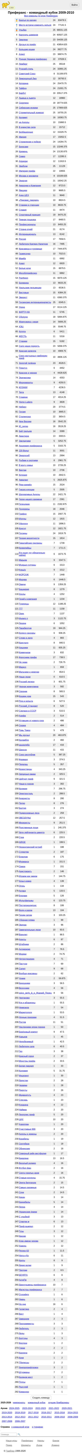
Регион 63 (24, 1251)
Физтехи (23, 1343)
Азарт (22, 263)
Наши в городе (26, 784)
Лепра (22, 1207)
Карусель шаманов (28, 35)
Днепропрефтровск (28, 1367)
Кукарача (23, 1105)
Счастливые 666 (27, 1129)
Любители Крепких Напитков (33, 244)
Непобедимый (26, 1041)
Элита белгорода (27, 1182)
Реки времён (25, 485)
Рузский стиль (26, 69)
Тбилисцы (24, 1362)
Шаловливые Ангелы (29, 494)
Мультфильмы (26, 900)
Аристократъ (25, 871)
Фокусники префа (28, 657)
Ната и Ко (24, 1255)
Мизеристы (24, 823)
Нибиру (22, 407)
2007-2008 (7, 1421)
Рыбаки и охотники (28, 460)
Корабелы (24, 1139)
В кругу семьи (26, 465)
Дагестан (23, 1080)
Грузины (23, 533)
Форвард (23, 759)
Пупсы (22, 1382)
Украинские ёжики (28, 1212)
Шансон (23, 750)
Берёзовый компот (28, 1032)
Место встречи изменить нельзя (35, 25)
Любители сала (26, 1046)
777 (21, 609)
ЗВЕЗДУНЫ (25, 818)
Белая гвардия (26, 1066)
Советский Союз (27, 74)
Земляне (23, 40)
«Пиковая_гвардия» (29, 200)
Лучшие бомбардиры (58, 1402)
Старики (23, 341)
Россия (22, 239)
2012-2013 (20, 1417)
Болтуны (23, 1338)
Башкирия (24, 589)
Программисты (26, 1324)
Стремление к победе (30, 142)
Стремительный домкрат (31, 112)
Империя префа (27, 171)
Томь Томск (24, 730)
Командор (24, 1392)
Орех (21, 613)
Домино (55, 1445)
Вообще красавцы (28, 973)
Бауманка (24, 283)
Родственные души (28, 827)
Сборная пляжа (27, 920)
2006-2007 (20, 1421)
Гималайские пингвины (30, 543)
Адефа (22, 716)
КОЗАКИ (23, 387)
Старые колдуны (27, 1178)
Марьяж (23, 560)
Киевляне (24, 1158)
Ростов (22, 1022)
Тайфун (23, 88)
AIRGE (22, 842)
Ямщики (23, 190)
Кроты (22, 1260)
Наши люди (25, 677)
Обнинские (24, 1148)
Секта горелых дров (29, 1173)
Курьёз (22, 570)
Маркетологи (25, 1012)
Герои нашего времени (30, 499)
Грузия (22, 412)
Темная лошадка (27, 219)
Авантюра (24, 436)
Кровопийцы (25, 548)
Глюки (22, 1348)
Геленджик (24, 504)
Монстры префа (27, 1061)
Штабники (24, 944)
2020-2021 (67, 1408)
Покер (9, 1445)
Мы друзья (24, 735)
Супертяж (24, 852)
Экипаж (22, 925)
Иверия (22, 137)
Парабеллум (25, 628)
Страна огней (25, 229)
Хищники (23, 647)
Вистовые (24, 292)
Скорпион (24, 103)
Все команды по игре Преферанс (41, 16)
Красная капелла (27, 351)
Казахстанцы (25, 769)
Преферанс (27, 1441)
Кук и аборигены (27, 1003)
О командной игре (20, 1427)
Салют (22, 968)
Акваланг (23, 480)
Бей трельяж (25, 431)
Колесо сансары (27, 633)
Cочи (21, 1192)
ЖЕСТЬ (23, 336)
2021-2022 (54, 1408)
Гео (20, 1051)
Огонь (22, 886)
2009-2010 (59, 1417)
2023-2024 (27, 1408)
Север (22, 156)
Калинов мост (26, 1377)
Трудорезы (24, 509)
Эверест (23, 297)
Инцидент (24, 1075)
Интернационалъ (27, 234)
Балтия (22, 808)
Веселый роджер (27, 1163)
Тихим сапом (25, 915)
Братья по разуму (28, 20)
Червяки (23, 1085)
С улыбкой (24, 1217)
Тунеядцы (24, 604)
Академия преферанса (30, 446)
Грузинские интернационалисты (35, 302)
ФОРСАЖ (24, 575)
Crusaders (24, 1294)
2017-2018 (33, 1412)
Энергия (23, 181)
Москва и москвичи (28, 176)
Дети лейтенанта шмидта (31, 832)
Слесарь (23, 1100)
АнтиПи (22, 1280)
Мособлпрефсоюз (28, 273)
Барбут (22, 93)
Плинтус (23, 368)
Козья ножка (25, 881)
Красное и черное (28, 373)
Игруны (22, 519)
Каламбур (24, 740)
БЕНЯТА (23, 1275)
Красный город (26, 1056)
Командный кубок (36, 1402)
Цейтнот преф (26, 779)
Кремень (23, 151)
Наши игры (11, 1441)
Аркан (22, 1197)
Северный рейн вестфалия (32, 1153)
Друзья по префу (27, 44)
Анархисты (24, 798)
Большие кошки (27, 49)
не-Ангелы (24, 122)
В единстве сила (27, 127)
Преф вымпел (26, 1226)
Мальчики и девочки (29, 672)
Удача (22, 307)
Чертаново (24, 998)
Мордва (23, 579)
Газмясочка (24, 254)
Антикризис (24, 949)
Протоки (23, 1270)
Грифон (23, 514)
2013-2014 (7, 1417)
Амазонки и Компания (30, 185)
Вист (21, 1314)
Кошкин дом (25, 696)
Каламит (23, 117)
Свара (22, 866)
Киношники (24, 983)
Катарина (23, 83)
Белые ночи (25, 268)
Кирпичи (23, 1353)
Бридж (56, 1441)
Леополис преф (27, 1114)
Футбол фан (25, 1168)
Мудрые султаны (27, 565)
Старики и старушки (29, 205)
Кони (21, 1358)
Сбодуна (23, 317)
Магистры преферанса (30, 1289)
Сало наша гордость (29, 346)
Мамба (22, 258)
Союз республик (27, 754)
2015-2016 (59, 1412)
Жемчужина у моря (28, 322)
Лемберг (23, 64)
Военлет (23, 934)
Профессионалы (27, 224)
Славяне (23, 397)
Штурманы (24, 1372)
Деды (21, 1333)
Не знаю (23, 662)
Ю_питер (23, 426)
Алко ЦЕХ (24, 195)
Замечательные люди (30, 930)
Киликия (23, 789)
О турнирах (37, 1427)
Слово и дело (26, 638)
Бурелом (23, 857)
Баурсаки (23, 147)
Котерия (23, 475)
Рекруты (23, 1090)
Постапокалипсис (28, 905)
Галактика (24, 1309)
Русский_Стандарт (28, 706)
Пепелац (23, 764)
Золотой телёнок (27, 363)
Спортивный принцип (29, 215)
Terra (21, 392)
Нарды (40, 1441)
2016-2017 (46, 1412)
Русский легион (26, 682)
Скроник (23, 691)
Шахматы (26, 1445)
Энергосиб (24, 455)
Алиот (22, 54)
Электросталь (26, 793)
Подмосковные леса (29, 813)
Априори (23, 161)
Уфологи (23, 523)
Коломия (23, 1071)
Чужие (22, 978)
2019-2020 (7, 1412)
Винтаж (22, 470)
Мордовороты (26, 382)
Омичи (22, 584)
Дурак (39, 1445)
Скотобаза (24, 1144)
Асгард (22, 891)
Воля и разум (25, 910)
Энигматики (25, 378)
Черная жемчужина (28, 686)
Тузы (21, 1231)
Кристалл (23, 643)
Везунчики (24, 988)
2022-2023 (40, 1408)
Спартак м (24, 1221)
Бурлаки (23, 896)
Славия (22, 210)
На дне (22, 1304)
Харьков (23, 1037)
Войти (75, 5)
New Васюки (25, 421)
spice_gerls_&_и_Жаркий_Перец (35, 993)
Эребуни (23, 166)
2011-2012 (33, 1417)
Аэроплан (24, 1124)
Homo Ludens (25, 402)
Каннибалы (24, 1202)
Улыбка (22, 30)
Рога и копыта (26, 701)
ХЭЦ (21, 326)
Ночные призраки (28, 1017)
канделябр (24, 745)
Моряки (22, 954)
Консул (22, 528)
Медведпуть (25, 1095)
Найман (23, 1110)
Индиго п (23, 618)
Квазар (22, 1236)
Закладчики (25, 441)
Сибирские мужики (28, 108)
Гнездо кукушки (26, 489)
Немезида (24, 1007)
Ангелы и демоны (28, 1134)
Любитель (24, 1328)
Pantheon (23, 278)
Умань (22, 1299)
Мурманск (24, 861)
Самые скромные (28, 1187)
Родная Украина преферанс (33, 59)
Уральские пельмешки (30, 288)
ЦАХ (21, 1119)
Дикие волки (25, 1265)
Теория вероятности (29, 538)
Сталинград (25, 416)
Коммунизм (24, 652)
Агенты (22, 939)
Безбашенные (26, 132)
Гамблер (10, 1451)
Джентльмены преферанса (32, 1285)
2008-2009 (73, 1417)
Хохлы (22, 594)
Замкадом (24, 1319)
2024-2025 (14, 1408)
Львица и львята (27, 98)
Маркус (22, 667)
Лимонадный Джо (28, 78)
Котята (22, 331)
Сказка (22, 725)
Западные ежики (27, 774)
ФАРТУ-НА (24, 312)
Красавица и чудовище (30, 249)
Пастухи (23, 964)
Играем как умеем (28, 876)
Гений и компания (28, 599)
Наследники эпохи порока (32, 1027)
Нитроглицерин (26, 959)
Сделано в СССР (27, 711)
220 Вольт (24, 450)
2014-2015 (73, 1412)
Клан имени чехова (28, 1241)
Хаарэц (22, 1246)
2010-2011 (46, 1417)
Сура (21, 837)
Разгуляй (23, 1387)
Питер (22, 803)
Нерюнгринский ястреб (30, 847)
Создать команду (41, 1398)
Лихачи (22, 623)
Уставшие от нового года (31, 720)
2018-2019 (20, 1412)
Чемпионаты (19, 1402)
